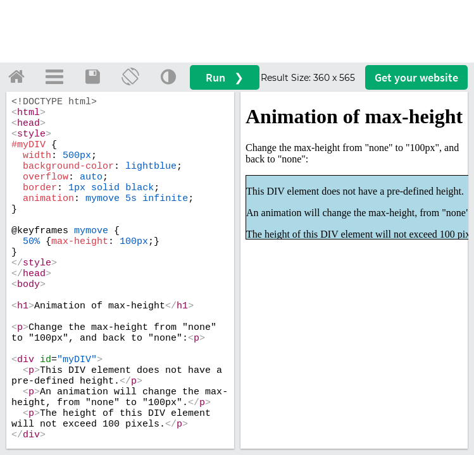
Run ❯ (225, 77)
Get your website (416, 77)
